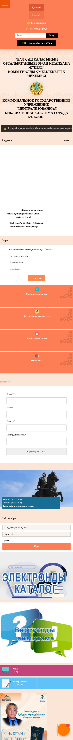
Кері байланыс (38, 23)
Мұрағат (67, 140)
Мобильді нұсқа (38, 29)
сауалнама (43, 683)
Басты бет (5, 382)
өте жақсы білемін (19, 256)
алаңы (43, 670)
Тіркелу (6, 540)
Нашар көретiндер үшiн (40, 43)
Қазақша (36, 7)
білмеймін (15, 269)
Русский (36, 15)
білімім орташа (17, 262)
